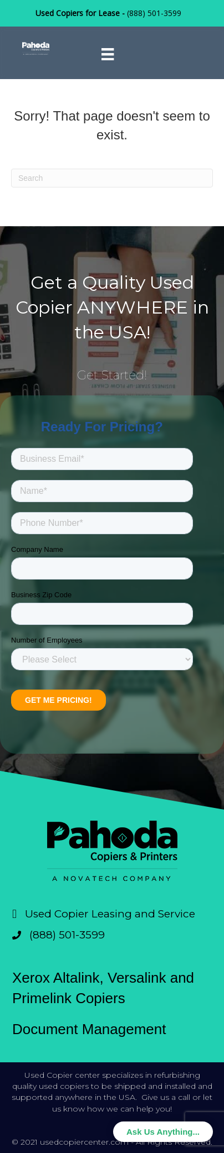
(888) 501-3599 (154, 13)
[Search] (112, 178)
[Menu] (107, 54)
